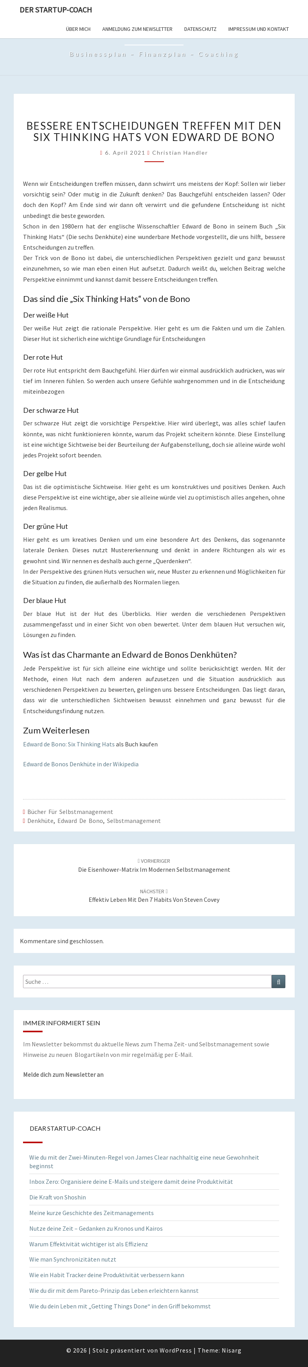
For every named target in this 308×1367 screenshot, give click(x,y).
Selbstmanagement (134, 820)
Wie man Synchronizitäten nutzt (72, 1259)
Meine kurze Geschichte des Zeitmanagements (91, 1213)
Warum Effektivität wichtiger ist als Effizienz (88, 1244)
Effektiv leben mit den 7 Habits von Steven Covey (154, 896)
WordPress (176, 1350)
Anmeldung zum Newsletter (137, 28)
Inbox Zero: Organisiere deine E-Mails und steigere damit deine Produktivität (131, 1181)
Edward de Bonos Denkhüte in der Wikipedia (81, 764)
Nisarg (232, 1350)
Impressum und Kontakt (258, 28)
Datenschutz (200, 28)
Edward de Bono (80, 820)
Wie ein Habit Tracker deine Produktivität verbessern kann (106, 1275)
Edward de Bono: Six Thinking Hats (69, 744)
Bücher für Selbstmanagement (70, 812)
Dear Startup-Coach (65, 1128)
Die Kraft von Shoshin (57, 1197)
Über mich (78, 28)
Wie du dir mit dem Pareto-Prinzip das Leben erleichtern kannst (114, 1290)
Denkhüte (40, 820)
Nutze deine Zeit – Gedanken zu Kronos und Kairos (96, 1228)
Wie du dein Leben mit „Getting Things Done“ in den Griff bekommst (120, 1306)
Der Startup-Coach (56, 9)
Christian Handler (180, 152)
